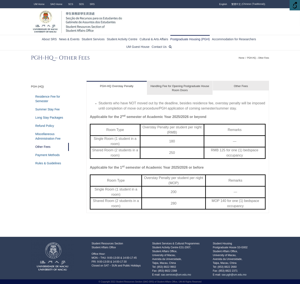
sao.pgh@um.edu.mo (234, 274)
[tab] (117, 86)
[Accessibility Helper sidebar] (295, 5)
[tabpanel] (177, 154)
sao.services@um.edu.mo (175, 274)
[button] (170, 46)
